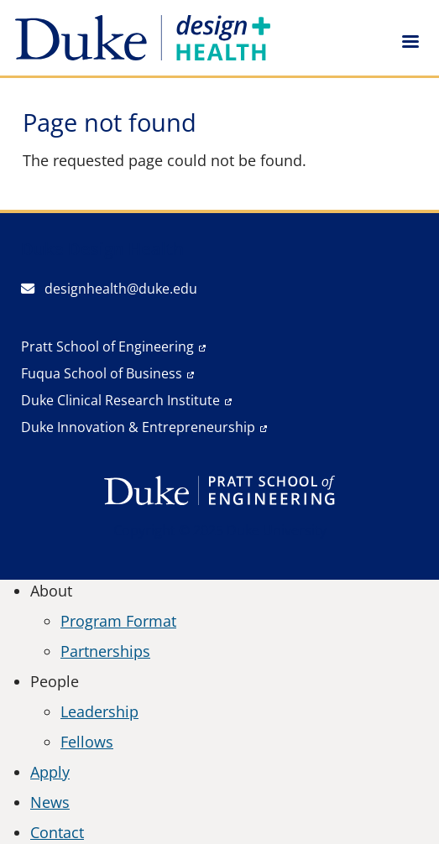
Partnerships (105, 651)
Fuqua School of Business (101, 373)
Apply (50, 772)
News (50, 802)
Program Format (118, 621)
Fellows (86, 742)
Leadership (99, 711)
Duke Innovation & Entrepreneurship (138, 427)
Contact (57, 832)
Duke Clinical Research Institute (120, 400)
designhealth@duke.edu (109, 288)
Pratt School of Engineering (107, 346)
